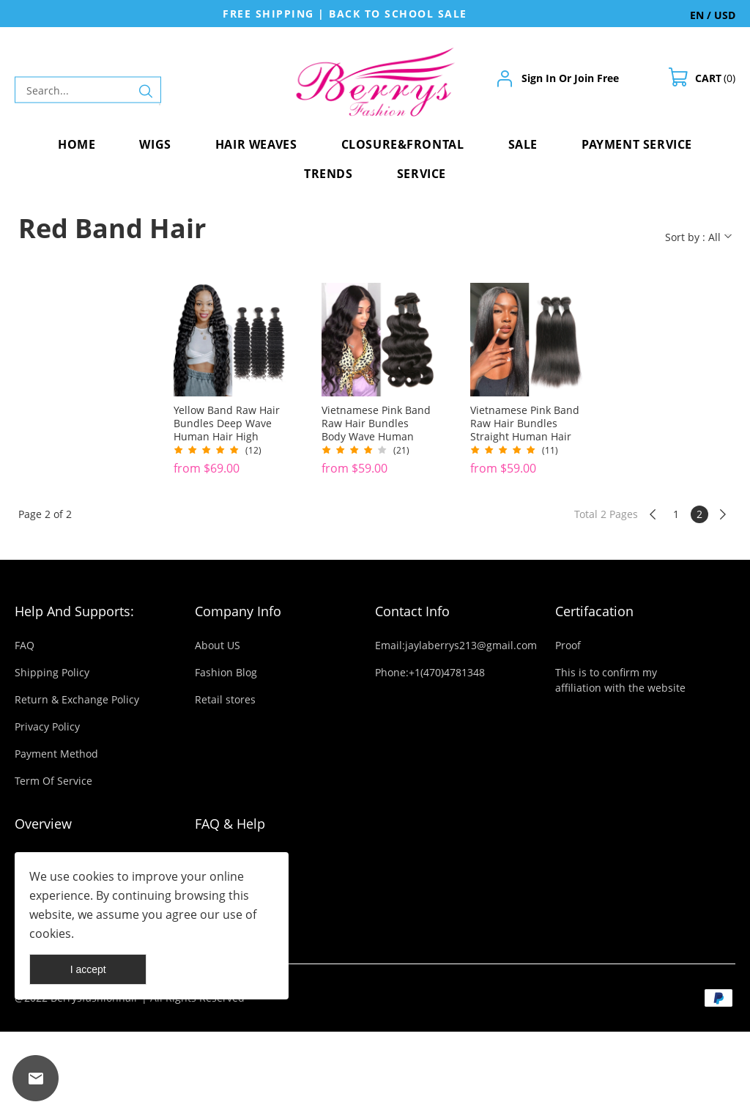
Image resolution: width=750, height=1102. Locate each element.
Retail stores (225, 699)
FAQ (24, 645)
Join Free (596, 78)
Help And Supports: (74, 611)
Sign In (538, 78)
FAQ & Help (230, 823)
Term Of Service (53, 781)
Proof (568, 645)
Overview (43, 823)
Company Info (238, 611)
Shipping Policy (52, 672)
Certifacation (594, 611)
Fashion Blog (226, 672)
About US (217, 645)
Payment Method (56, 754)
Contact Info (412, 611)
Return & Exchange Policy (77, 699)
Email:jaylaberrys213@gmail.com (456, 645)
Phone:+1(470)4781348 (430, 672)
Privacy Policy (47, 726)
